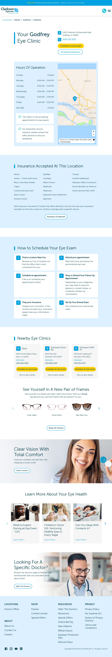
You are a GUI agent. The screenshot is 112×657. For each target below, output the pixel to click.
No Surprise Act (93, 613)
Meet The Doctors (23, 586)
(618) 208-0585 (22, 363)
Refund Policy (65, 642)
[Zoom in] (93, 131)
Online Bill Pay (65, 622)
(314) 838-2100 (51, 363)
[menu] (109, 11)
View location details (27, 375)
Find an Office (11, 609)
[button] (56, 338)
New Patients (65, 626)
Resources (63, 613)
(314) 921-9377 (80, 363)
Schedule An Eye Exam (70, 46)
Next (99, 408)
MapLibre (62, 140)
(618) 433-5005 (69, 39)
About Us (9, 626)
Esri (67, 140)
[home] (9, 10)
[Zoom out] (93, 134)
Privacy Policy (92, 609)
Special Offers (38, 617)
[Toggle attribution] (94, 139)
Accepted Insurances (70, 52)
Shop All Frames (56, 428)
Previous (13, 408)
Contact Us (10, 630)
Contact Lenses (39, 613)
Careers (8, 634)
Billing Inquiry (65, 630)
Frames (35, 609)
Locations (7, 20)
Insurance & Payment (56, 216)
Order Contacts (22, 470)
